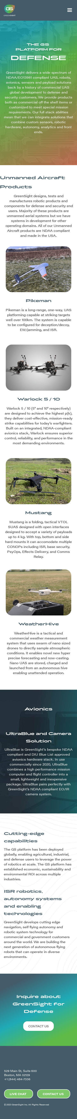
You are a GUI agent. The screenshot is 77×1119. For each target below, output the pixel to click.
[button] (69, 10)
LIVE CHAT (18, 1094)
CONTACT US (38, 1026)
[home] (31, 10)
